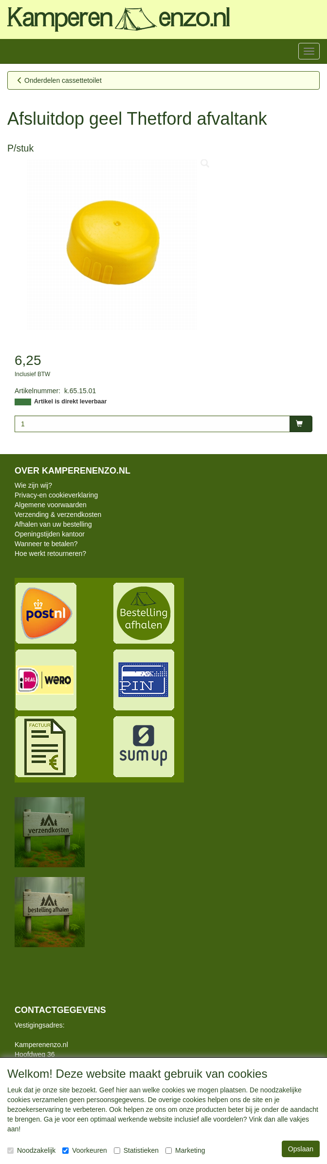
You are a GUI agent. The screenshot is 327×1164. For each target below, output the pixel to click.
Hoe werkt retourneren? (50, 553)
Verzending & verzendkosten (58, 514)
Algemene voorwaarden (51, 505)
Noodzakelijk (31, 1150)
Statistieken (136, 1150)
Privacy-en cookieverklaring (56, 495)
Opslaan (300, 1149)
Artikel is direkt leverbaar (70, 401)
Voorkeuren (84, 1150)
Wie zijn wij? (33, 485)
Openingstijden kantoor (50, 534)
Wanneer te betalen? (46, 544)
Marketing (185, 1150)
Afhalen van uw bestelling (53, 524)
